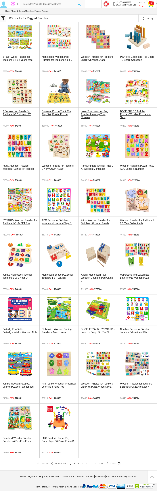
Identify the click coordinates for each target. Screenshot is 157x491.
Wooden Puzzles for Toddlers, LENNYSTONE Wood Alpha (97, 385)
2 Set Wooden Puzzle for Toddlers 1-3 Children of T (17, 113)
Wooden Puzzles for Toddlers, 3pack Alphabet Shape (97, 58)
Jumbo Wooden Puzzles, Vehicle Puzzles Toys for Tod (18, 385)
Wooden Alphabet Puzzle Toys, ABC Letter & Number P (137, 167)
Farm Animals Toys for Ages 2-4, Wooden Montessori (97, 167)
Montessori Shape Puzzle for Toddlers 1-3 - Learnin (57, 276)
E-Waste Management (74, 487)
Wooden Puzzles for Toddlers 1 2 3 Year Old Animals (137, 222)
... (91, 463)
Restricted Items (114, 476)
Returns (90, 476)
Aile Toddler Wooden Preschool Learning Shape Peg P (59, 385)
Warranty (100, 476)
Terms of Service (43, 487)
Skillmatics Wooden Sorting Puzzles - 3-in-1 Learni (57, 331)
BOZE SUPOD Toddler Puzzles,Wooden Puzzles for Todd (135, 114)
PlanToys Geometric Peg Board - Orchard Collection (137, 58)
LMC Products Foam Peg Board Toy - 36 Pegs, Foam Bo (58, 439)
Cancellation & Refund (72, 476)
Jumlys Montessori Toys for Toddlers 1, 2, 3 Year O (17, 276)
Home (7, 11)
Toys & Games (18, 11)
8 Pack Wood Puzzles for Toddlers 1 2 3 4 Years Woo (18, 58)
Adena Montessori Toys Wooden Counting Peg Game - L (98, 277)
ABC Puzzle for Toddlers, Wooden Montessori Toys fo (57, 222)
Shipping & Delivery (49, 476)
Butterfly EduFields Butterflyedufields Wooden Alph (20, 331)
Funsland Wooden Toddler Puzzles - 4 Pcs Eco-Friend (17, 439)
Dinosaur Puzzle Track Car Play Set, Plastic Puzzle (56, 113)
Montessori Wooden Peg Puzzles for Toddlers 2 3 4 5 (57, 58)
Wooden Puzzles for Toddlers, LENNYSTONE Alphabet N (136, 385)
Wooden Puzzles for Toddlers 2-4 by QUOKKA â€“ (58, 167)
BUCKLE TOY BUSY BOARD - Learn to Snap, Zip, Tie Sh (98, 331)
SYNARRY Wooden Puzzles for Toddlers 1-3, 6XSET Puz (20, 222)
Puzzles (29, 11)
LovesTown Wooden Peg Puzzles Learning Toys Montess (94, 114)
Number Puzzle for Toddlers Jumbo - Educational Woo (135, 331)
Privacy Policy (58, 487)
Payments (32, 476)
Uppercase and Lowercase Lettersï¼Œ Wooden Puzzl (134, 276)
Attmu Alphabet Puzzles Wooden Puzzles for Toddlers (18, 167)
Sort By (147, 18)
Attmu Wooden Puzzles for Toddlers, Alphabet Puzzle (95, 222)
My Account (130, 476)
